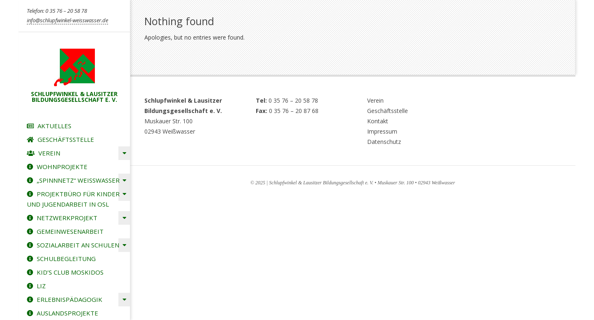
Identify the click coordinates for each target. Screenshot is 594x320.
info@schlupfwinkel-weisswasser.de (67, 20)
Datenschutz (384, 142)
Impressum (382, 131)
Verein (375, 100)
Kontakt (377, 121)
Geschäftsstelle (387, 111)
